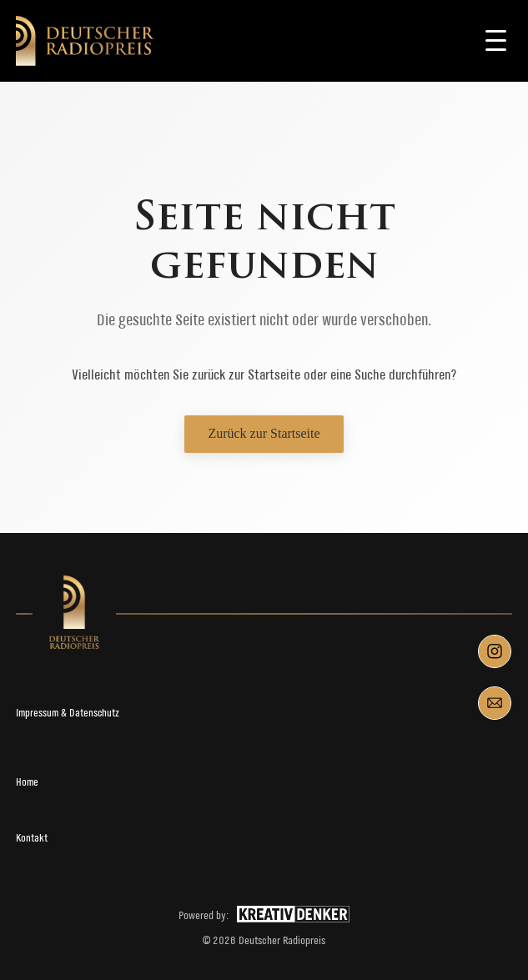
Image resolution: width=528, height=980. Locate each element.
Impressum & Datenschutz (67, 712)
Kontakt (32, 838)
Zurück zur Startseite (263, 433)
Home (27, 782)
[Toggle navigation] (495, 41)
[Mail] (494, 703)
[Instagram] (494, 651)
